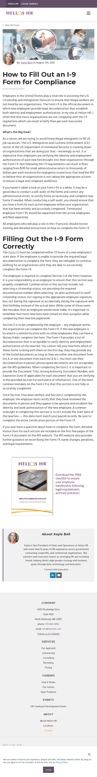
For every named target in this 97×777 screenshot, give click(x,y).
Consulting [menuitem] (48, 658)
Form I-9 (13, 252)
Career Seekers (30, 3)
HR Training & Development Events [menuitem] (48, 706)
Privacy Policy (61, 762)
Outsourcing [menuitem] (48, 653)
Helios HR (13, 3)
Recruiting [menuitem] (48, 662)
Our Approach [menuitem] (48, 648)
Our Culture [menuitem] (48, 687)
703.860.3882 (52, 624)
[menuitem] (48, 730)
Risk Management (14, 88)
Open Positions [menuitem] (48, 692)
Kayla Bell (26, 62)
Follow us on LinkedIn (48, 633)
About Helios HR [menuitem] (48, 720)
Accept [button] (48, 770)
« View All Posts (11, 25)
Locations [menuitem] (48, 725)
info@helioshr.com (51, 628)
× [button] (89, 754)
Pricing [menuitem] (48, 667)
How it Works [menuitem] (48, 682)
